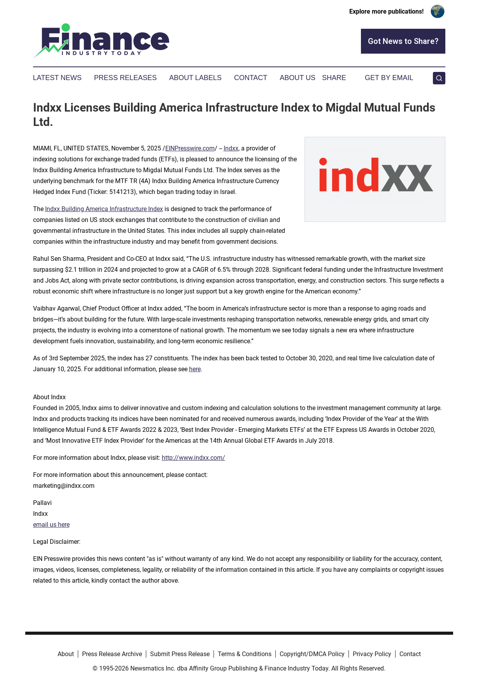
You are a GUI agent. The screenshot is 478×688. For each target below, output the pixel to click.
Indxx (231, 148)
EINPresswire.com (190, 148)
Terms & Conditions (244, 654)
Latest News (57, 78)
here (195, 369)
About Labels (195, 78)
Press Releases (125, 78)
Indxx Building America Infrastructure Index (104, 209)
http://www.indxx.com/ (193, 457)
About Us (297, 78)
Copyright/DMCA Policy (312, 654)
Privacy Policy (372, 654)
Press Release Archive (112, 654)
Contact (251, 78)
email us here (51, 524)
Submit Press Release (180, 654)
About (66, 654)
